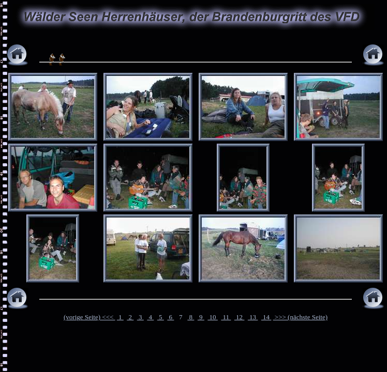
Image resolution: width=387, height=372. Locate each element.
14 (266, 317)
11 (226, 317)
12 (239, 317)
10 (212, 317)
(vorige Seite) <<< (89, 317)
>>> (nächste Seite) (300, 317)
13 (253, 317)
